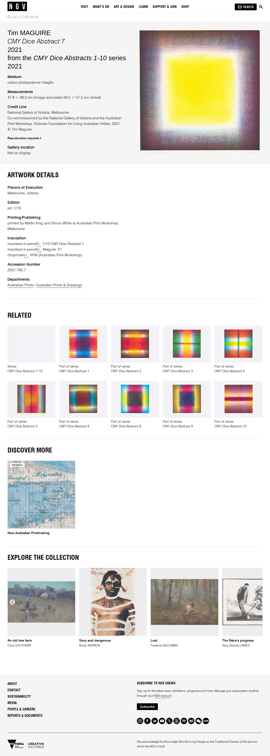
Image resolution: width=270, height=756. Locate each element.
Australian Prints (20, 285)
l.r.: (39, 250)
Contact (14, 690)
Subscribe (147, 707)
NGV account (162, 695)
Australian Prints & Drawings (59, 285)
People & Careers (21, 709)
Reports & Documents (25, 716)
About (12, 684)
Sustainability (19, 696)
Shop (185, 7)
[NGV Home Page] (17, 6)
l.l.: (39, 244)
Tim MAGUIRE (29, 32)
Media (12, 703)
